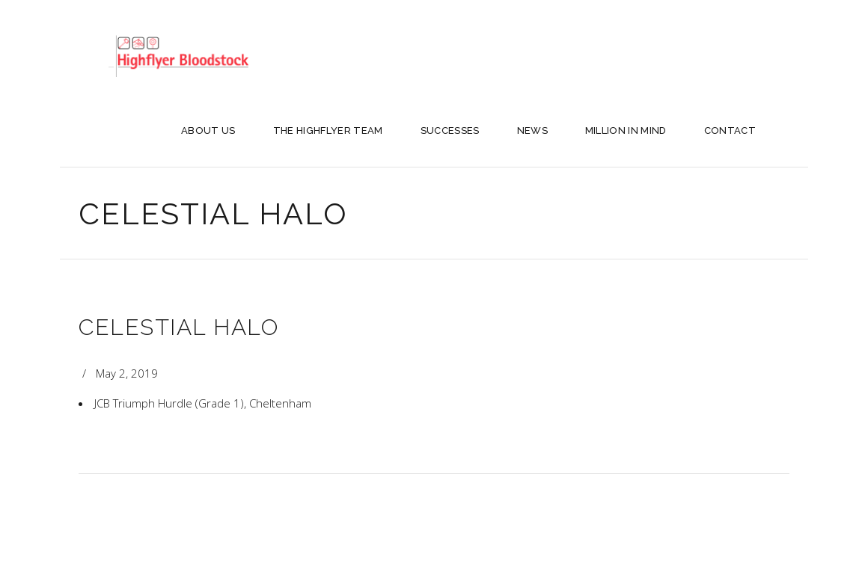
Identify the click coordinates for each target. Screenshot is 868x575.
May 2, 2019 (127, 373)
